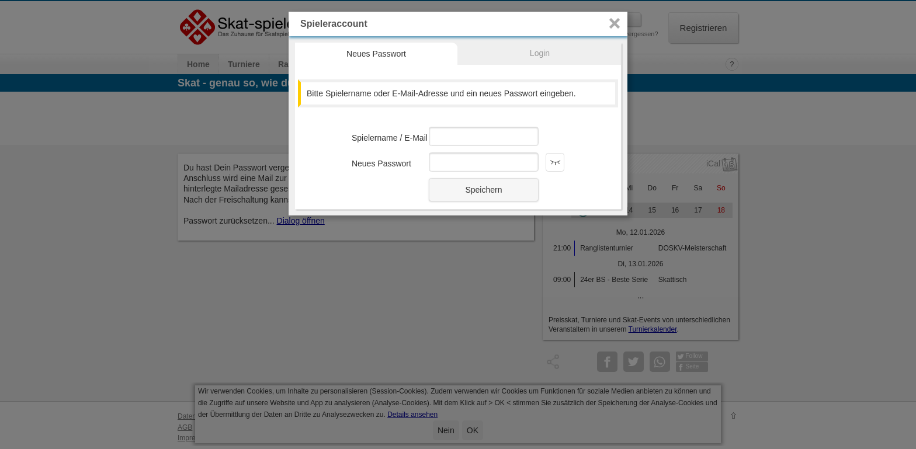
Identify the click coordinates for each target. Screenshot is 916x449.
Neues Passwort (376, 53)
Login (540, 53)
